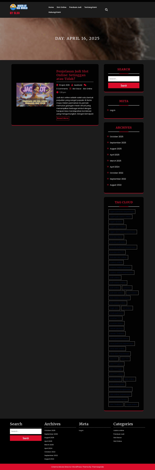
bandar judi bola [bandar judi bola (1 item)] (117, 242)
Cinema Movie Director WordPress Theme (70, 467)
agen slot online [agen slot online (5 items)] (117, 227)
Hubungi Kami (55, 12)
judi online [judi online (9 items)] (114, 287)
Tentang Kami (90, 7)
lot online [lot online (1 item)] (127, 308)
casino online (118, 430)
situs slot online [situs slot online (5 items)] (117, 348)
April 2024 (115, 166)
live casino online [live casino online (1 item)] (117, 303)
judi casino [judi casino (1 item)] (115, 277)
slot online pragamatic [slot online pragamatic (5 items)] (120, 389)
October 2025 (116, 136)
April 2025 (114, 154)
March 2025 (115, 160)
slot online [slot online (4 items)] (129, 379)
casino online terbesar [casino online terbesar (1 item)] (120, 267)
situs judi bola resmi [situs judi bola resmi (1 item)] (119, 338)
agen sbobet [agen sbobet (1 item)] (116, 221)
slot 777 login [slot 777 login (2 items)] (116, 369)
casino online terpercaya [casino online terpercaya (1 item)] (121, 272)
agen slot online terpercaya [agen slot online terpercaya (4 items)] (122, 232)
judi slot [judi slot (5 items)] (127, 287)
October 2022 (116, 172)
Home (51, 7)
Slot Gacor (77, 88)
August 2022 (115, 185)
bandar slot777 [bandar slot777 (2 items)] (117, 252)
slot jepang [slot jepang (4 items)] (115, 379)
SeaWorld (78, 85)
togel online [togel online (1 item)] (131, 404)
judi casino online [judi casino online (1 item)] (117, 282)
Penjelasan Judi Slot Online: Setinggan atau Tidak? (72, 75)
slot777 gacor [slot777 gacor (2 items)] (116, 364)
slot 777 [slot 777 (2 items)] (125, 358)
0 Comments (62, 88)
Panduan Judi (75, 7)
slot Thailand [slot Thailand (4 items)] (116, 404)
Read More (63, 118)
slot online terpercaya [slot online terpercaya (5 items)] (120, 394)
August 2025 (116, 148)
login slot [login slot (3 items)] (114, 308)
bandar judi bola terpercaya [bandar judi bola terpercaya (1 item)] (122, 247)
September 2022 (118, 179)
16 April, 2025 (64, 85)
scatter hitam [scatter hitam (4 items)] (116, 323)
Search (124, 85)
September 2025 (118, 142)
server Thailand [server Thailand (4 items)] (117, 333)
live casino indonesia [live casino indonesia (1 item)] (119, 298)
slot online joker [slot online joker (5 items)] (117, 384)
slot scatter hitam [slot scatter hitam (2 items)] (118, 399)
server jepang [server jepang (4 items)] (116, 328)
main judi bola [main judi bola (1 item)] (116, 313)
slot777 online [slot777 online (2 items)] (116, 374)
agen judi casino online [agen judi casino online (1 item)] (120, 216)
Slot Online (61, 7)
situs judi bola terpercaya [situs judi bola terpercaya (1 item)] (121, 343)
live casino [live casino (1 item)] (132, 292)
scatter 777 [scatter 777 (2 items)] (115, 318)
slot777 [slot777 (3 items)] (113, 358)
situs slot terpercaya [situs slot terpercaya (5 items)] (119, 353)
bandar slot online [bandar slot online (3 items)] (118, 257)
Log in (112, 110)
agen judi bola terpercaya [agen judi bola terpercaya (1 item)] (122, 211)
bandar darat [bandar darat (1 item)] (116, 237)
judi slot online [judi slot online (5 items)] (116, 292)
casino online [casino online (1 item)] (116, 262)
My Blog (15, 13)
